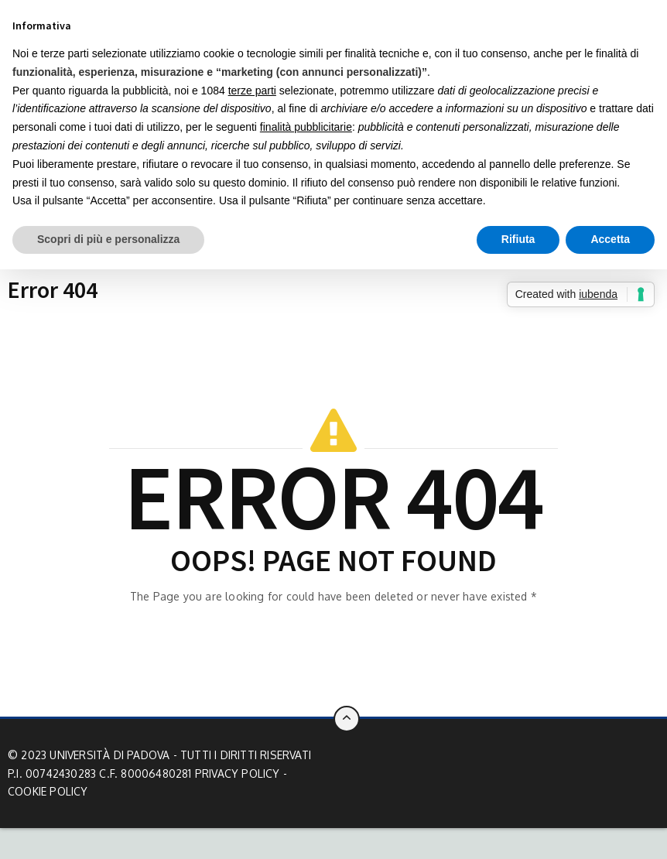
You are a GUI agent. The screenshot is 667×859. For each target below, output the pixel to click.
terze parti (252, 90)
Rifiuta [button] (518, 239)
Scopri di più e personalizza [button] (108, 239)
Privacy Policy (237, 773)
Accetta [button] (610, 239)
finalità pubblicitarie (306, 127)
